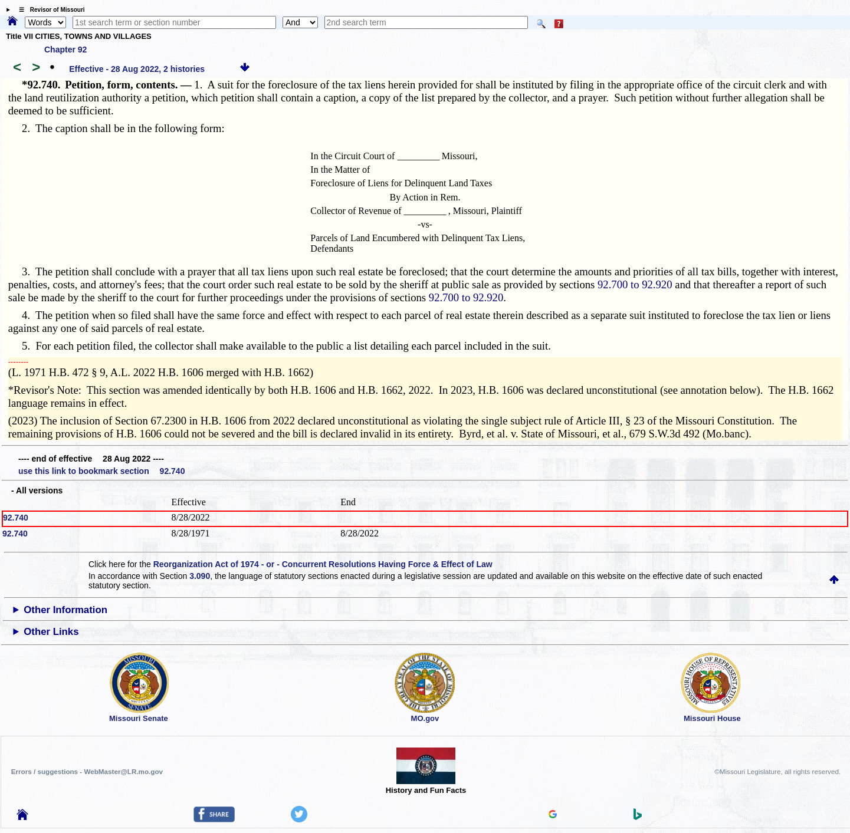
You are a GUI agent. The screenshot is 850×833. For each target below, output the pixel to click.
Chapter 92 (65, 49)
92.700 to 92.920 (635, 284)
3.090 (199, 576)
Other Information (65, 609)
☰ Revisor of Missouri (49, 9)
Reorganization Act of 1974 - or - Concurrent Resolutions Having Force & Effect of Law (323, 564)
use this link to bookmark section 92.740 (101, 471)
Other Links (51, 631)
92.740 (15, 517)
